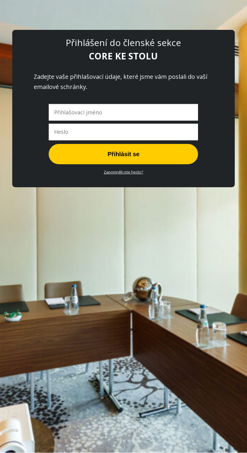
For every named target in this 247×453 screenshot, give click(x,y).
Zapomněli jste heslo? (123, 172)
